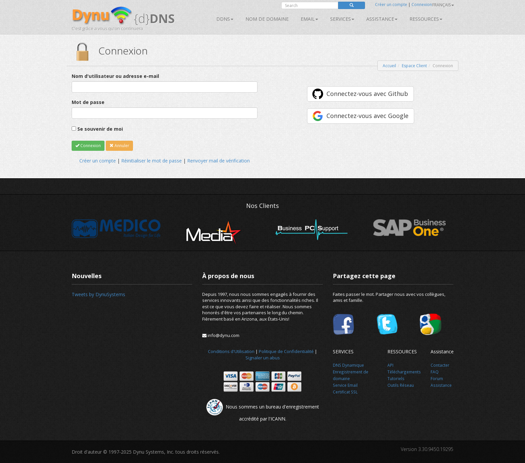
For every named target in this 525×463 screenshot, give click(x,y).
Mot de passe (88, 102)
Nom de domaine (267, 19)
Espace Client (414, 66)
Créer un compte (391, 4)
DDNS (224, 19)
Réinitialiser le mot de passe (151, 160)
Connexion (421, 4)
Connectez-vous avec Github (367, 94)
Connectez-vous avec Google (367, 116)
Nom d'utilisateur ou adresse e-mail (115, 76)
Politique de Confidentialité (286, 351)
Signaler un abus (262, 358)
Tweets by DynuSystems (98, 294)
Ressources (425, 19)
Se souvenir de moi (100, 129)
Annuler (119, 145)
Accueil (389, 66)
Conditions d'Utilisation (231, 351)
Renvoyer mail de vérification (218, 160)
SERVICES (342, 19)
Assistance (381, 19)
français (443, 5)
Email (309, 19)
